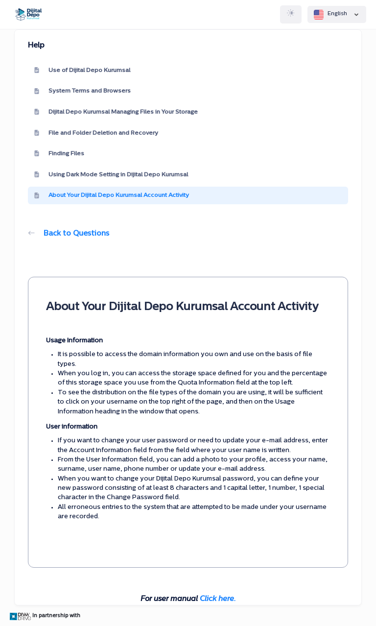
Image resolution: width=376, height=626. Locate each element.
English (337, 15)
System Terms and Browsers (82, 91)
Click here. (218, 599)
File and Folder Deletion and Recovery (96, 133)
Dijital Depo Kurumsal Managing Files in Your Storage (116, 112)
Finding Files (59, 153)
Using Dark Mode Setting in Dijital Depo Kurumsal (111, 174)
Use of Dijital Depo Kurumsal (82, 70)
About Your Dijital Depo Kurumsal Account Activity (111, 196)
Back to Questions (68, 234)
